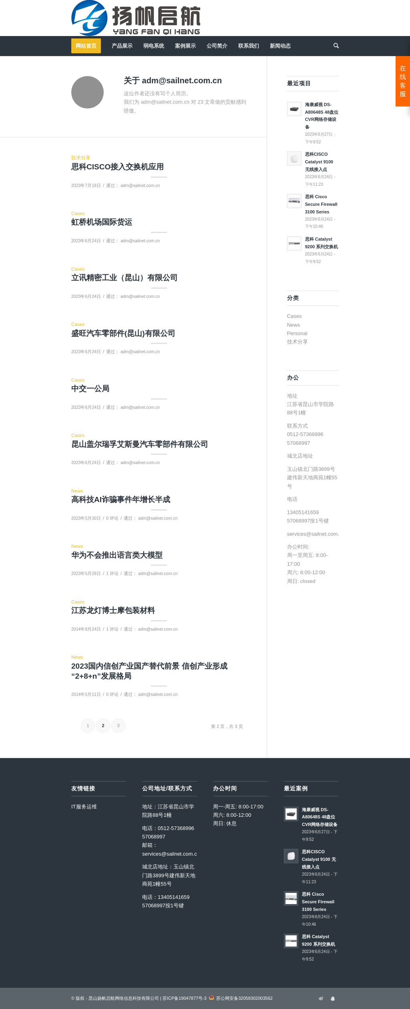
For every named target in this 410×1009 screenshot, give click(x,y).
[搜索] (333, 46)
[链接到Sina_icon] (321, 998)
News (77, 490)
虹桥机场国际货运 (101, 222)
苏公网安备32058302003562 (244, 998)
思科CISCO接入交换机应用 (117, 167)
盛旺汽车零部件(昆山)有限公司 (123, 333)
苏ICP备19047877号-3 (185, 998)
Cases (77, 213)
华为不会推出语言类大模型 (117, 555)
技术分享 (80, 157)
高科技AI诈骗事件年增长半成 (120, 499)
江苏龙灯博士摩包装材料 (113, 610)
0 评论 (112, 518)
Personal (297, 333)
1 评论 (112, 573)
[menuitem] (88, 46)
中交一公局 (90, 388)
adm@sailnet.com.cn (140, 185)
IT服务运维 (84, 807)
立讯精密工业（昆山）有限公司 (124, 277)
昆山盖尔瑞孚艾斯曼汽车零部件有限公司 (139, 444)
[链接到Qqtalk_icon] (333, 998)
